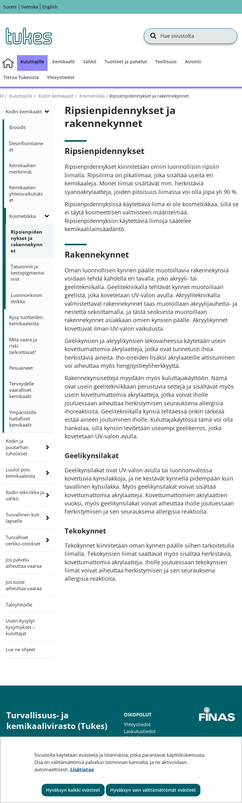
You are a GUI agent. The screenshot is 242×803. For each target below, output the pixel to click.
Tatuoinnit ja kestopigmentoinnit (27, 272)
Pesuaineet (21, 368)
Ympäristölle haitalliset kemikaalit (22, 418)
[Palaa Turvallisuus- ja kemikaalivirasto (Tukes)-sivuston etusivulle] (28, 36)
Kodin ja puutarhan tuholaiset (17, 447)
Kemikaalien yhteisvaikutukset (26, 193)
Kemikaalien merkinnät (22, 168)
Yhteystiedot (137, 724)
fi (1, 96)
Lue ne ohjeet (20, 649)
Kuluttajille (20, 96)
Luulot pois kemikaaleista (20, 472)
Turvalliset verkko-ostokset (23, 540)
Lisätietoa (82, 769)
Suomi (10, 7)
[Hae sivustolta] (190, 35)
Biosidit (17, 127)
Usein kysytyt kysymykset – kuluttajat (20, 627)
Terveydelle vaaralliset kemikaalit (21, 389)
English (50, 7)
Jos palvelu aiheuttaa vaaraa (24, 562)
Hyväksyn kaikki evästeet (73, 790)
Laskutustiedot (140, 731)
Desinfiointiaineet (26, 146)
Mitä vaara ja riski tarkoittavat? (23, 345)
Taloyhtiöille (19, 604)
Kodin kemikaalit (55, 96)
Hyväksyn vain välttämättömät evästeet (153, 790)
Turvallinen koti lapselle (22, 517)
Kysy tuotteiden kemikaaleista (26, 320)
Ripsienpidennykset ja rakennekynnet (27, 241)
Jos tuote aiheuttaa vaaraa (24, 585)
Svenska (29, 7)
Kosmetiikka (91, 96)
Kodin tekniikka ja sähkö (25, 495)
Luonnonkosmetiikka (26, 298)
